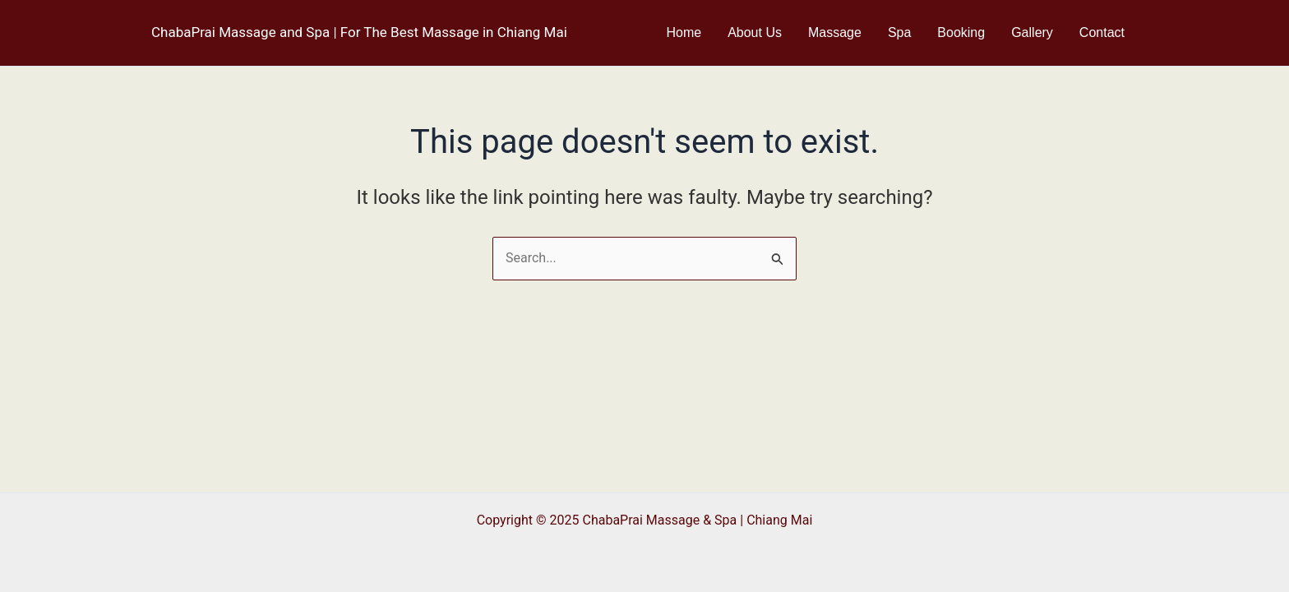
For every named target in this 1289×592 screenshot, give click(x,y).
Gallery (1032, 32)
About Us (755, 32)
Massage (835, 32)
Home (683, 32)
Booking (961, 32)
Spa (899, 32)
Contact (1102, 32)
